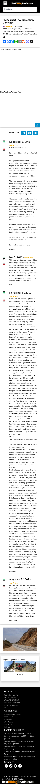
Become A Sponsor (11, 705)
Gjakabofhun (9, 733)
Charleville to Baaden (26, 741)
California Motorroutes (25, 31)
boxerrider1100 (9, 751)
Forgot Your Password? (12, 703)
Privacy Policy (32, 776)
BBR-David (7, 29)
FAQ (5, 708)
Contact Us (8, 724)
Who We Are (8, 722)
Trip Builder (8, 719)
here (23, 518)
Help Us (7, 727)
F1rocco (12, 249)
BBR (27, 733)
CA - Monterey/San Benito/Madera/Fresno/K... (20, 34)
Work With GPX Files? (11, 700)
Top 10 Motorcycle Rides (12, 714)
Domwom (7, 741)
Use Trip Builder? (10, 697)
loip (10, 284)
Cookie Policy (6, 779)
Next (33, 667)
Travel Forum (8, 717)
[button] (5, 639)
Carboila (7, 736)
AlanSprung (8, 756)
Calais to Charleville (26, 746)
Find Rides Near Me (11, 695)
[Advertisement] (20, 71)
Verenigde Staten (9, 31)
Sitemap (24, 776)
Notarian (12, 571)
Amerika (29, 29)
